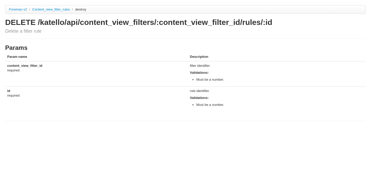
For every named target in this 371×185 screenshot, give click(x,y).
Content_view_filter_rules (51, 9)
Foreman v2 (18, 9)
